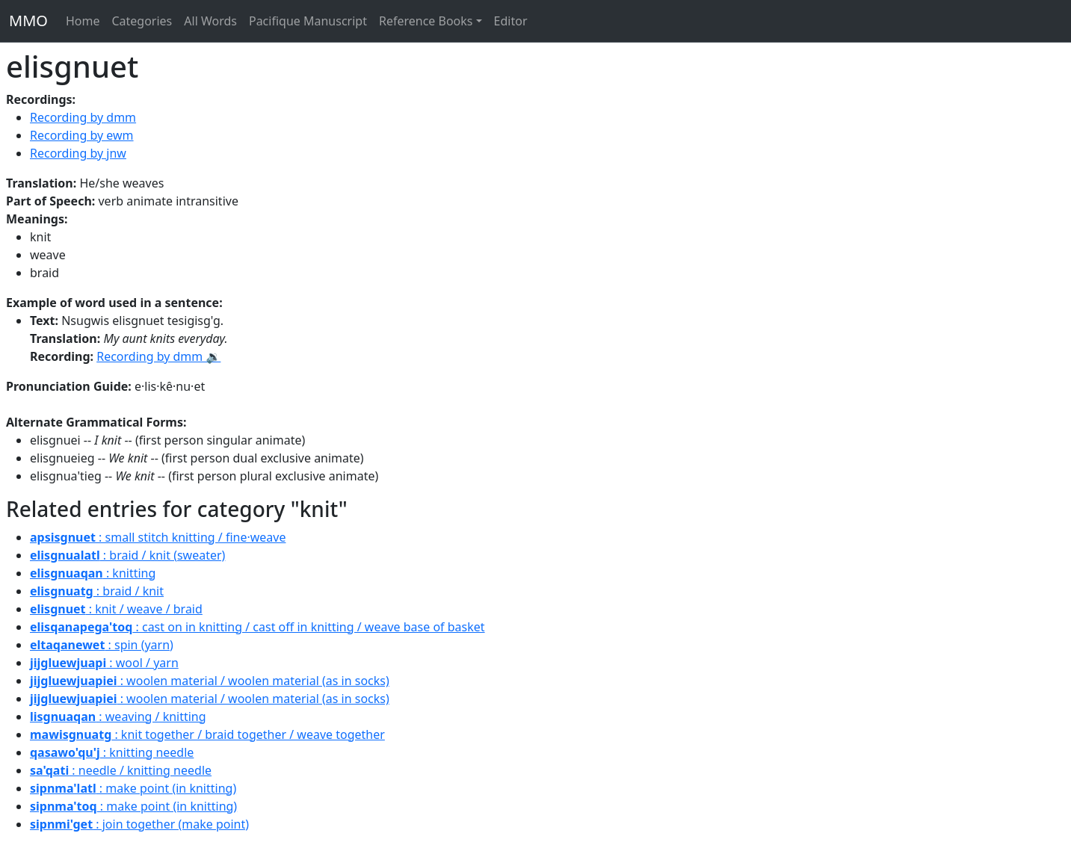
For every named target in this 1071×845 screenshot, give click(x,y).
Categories (141, 21)
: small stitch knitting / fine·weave (158, 537)
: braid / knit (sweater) (127, 555)
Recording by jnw (78, 153)
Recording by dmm (83, 117)
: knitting (92, 573)
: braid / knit (97, 591)
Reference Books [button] (426, 21)
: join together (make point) (139, 824)
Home (83, 21)
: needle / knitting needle (121, 770)
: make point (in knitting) (133, 788)
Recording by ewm (82, 135)
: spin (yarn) (101, 645)
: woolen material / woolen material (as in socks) (209, 680)
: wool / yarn (104, 662)
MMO (28, 20)
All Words (210, 21)
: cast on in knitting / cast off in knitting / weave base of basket (257, 627)
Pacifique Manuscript (308, 21)
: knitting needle (112, 752)
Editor (511, 21)
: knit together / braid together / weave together (207, 734)
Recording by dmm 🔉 (158, 356)
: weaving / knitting (118, 716)
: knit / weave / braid (116, 609)
